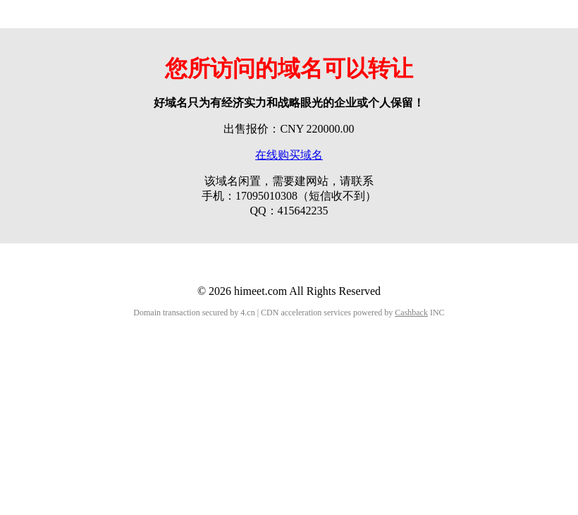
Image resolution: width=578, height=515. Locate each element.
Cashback (411, 312)
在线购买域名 (289, 155)
